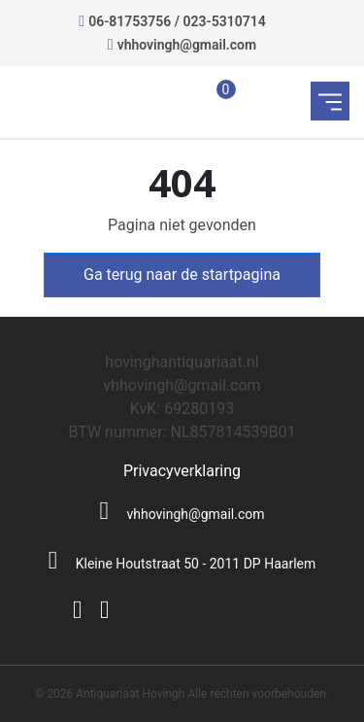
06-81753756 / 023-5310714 (177, 21)
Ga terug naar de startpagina (182, 274)
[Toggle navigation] (330, 101)
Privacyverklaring (182, 471)
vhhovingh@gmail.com (187, 44)
